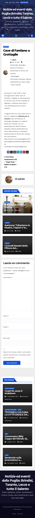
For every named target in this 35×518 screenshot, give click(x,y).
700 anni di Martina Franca (14, 205)
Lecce (19, 409)
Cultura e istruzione (10, 409)
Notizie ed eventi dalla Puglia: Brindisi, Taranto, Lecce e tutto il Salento (17, 13)
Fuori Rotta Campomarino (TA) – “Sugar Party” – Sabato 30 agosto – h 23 (10, 162)
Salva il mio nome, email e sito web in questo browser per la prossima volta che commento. (17, 355)
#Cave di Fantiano (16, 68)
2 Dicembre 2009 (12, 463)
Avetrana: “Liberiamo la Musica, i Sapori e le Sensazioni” (17, 227)
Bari (6, 433)
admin (14, 60)
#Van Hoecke (16, 85)
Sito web (6, 338)
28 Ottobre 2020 (12, 417)
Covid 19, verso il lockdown (13, 392)
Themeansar (17, 509)
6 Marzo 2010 (11, 442)
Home (14, 514)
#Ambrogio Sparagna (17, 65)
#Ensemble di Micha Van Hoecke (19, 72)
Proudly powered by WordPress (12, 507)
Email (6, 327)
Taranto (6, 46)
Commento (8, 277)
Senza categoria (9, 388)
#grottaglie (15, 76)
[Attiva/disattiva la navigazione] (16, 35)
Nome (6, 316)
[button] (29, 35)
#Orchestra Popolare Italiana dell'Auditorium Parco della (20, 80)
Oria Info (19, 514)
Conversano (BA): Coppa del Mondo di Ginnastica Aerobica (16, 438)
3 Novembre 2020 (13, 396)
